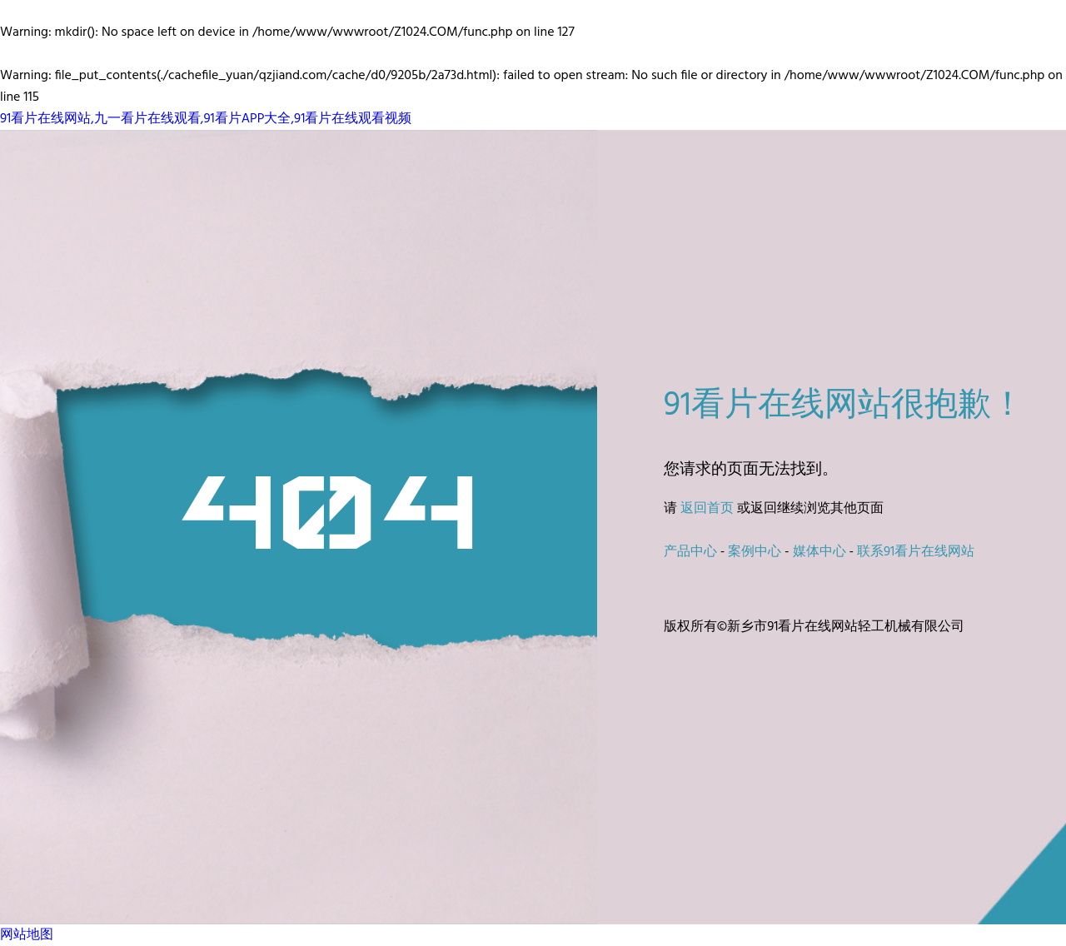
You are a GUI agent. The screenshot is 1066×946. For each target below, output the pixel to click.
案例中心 (754, 552)
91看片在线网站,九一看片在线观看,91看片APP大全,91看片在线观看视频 (205, 119)
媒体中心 (819, 552)
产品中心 (690, 552)
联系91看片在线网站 (915, 552)
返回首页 (707, 509)
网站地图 (26, 935)
